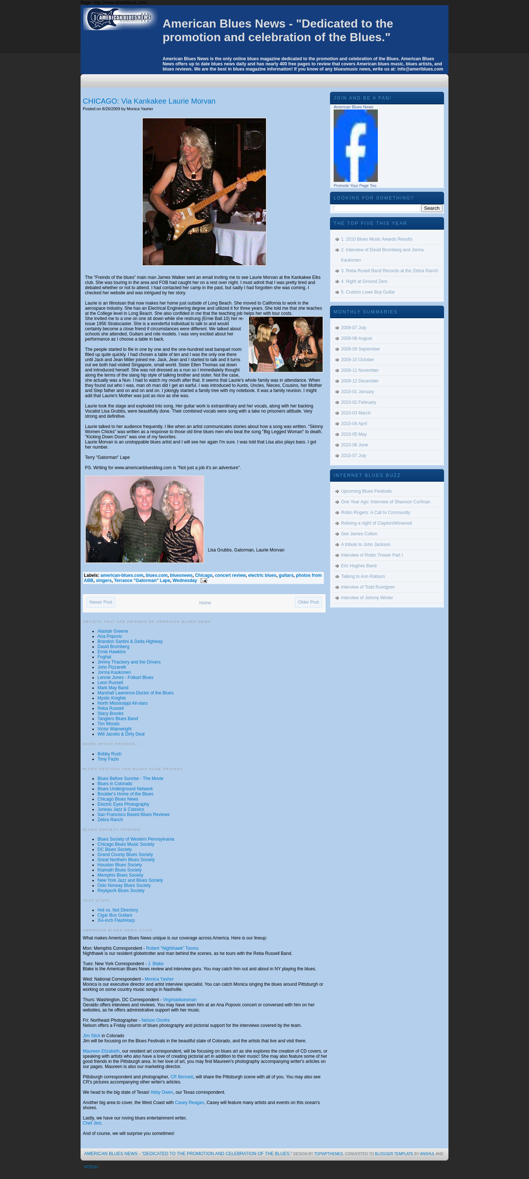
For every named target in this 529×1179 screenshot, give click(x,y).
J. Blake (156, 963)
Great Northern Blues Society (126, 859)
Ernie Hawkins (111, 651)
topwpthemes (328, 1154)
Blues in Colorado (114, 783)
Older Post (308, 602)
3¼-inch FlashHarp (116, 920)
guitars (286, 575)
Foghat (104, 656)
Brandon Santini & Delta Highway (130, 641)
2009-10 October (357, 359)
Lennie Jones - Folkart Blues (125, 677)
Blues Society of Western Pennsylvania (135, 839)
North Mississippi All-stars (122, 703)
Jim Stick (91, 1035)
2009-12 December (360, 381)
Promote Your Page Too (355, 185)
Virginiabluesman (180, 999)
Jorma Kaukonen (114, 672)
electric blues (262, 575)
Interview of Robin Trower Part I (372, 555)
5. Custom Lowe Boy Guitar (368, 292)
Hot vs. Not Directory (117, 910)
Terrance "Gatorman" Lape (142, 580)
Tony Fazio (108, 759)
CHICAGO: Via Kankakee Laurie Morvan (149, 101)
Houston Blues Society (119, 864)
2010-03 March (356, 413)
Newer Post (100, 602)
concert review (230, 575)
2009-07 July (353, 327)
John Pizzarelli (111, 667)
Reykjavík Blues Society (121, 890)
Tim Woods (108, 723)
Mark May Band (112, 687)
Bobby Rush (109, 753)
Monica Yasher (159, 979)
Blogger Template (394, 1154)
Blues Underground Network (125, 788)
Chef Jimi (92, 1123)
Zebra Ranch (110, 819)
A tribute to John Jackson (365, 544)
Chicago (203, 575)
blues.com (156, 575)
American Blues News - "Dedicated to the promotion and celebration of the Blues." (278, 30)
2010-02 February (358, 402)
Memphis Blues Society (120, 875)
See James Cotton (359, 533)
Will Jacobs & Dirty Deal (121, 734)
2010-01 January (357, 391)
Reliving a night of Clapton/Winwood (376, 523)
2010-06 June (354, 444)
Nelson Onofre (155, 1020)
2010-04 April (354, 423)
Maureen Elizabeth (101, 1051)
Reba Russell (110, 708)
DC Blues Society (114, 849)
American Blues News (353, 107)
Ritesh (91, 1167)
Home (205, 602)
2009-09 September (360, 349)
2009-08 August (356, 338)
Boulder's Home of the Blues (125, 794)
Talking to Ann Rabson (363, 576)
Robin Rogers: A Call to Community (375, 512)
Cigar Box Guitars (114, 915)
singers (104, 580)
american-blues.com (121, 575)
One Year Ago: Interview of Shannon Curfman (385, 501)
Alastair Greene (112, 631)
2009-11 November (360, 370)
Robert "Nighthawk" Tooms (172, 948)
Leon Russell (110, 682)
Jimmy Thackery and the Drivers (129, 662)
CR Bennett (181, 1076)
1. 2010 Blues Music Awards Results (376, 239)
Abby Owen (161, 1092)
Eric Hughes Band (359, 565)
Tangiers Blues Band (117, 718)
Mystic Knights (111, 698)
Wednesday (185, 580)
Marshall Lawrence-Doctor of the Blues (135, 692)
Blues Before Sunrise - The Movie (130, 778)
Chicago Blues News (117, 799)
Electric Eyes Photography (123, 804)
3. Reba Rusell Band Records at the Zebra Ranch (389, 270)
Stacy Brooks (110, 713)
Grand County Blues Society (125, 854)
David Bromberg (113, 646)
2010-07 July (353, 455)
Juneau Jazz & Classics (120, 809)
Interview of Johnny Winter (367, 597)
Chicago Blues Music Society (126, 844)
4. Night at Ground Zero (364, 281)
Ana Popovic (109, 636)
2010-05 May (354, 434)
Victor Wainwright (114, 729)
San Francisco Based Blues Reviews (133, 814)
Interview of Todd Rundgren (368, 587)
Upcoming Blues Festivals (366, 491)
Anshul (428, 1154)
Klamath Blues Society (119, 870)
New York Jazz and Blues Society (130, 880)
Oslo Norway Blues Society (124, 885)
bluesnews (181, 575)
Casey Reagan (189, 1102)
